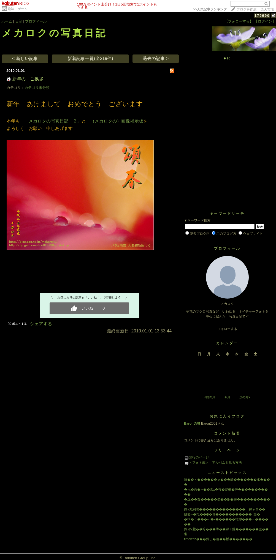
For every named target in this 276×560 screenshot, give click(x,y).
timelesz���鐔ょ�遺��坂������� (218, 539)
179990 (262, 15)
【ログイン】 (265, 21)
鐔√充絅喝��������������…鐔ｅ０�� (224, 509)
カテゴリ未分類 (37, 88)
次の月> (244, 397)
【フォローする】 (238, 21)
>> (210, 9)
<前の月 (209, 397)
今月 (227, 397)
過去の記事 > (156, 58)
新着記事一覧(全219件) (90, 58)
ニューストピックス (227, 473)
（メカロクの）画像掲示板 (116, 121)
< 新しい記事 (25, 58)
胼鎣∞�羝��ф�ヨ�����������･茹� (222, 514)
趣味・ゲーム (18, 9)
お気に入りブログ (227, 416)
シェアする (41, 323)
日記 (18, 21)
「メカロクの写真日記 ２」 (53, 121)
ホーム (6, 21)
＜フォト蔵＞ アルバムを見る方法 (215, 463)
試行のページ (199, 457)
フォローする (227, 329)
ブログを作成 (246, 9)
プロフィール (36, 21)
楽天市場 (267, 9)
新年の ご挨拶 (27, 79)
